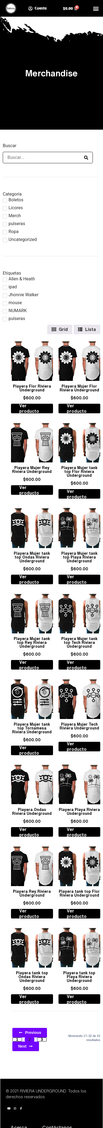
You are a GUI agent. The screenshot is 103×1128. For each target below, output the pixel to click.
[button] (95, 8)
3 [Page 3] (42, 1039)
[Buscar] (41, 157)
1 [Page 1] (17, 1039)
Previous (29, 1032)
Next (25, 1046)
